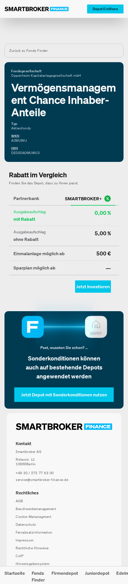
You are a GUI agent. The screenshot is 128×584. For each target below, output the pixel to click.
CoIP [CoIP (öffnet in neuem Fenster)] (19, 555)
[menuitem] (14, 575)
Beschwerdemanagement (36, 508)
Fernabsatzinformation (34, 532)
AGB (19, 501)
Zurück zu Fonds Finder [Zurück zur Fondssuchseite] (28, 50)
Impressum (25, 540)
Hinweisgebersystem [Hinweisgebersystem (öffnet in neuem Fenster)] (32, 563)
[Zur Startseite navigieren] (64, 426)
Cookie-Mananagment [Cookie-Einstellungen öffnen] (33, 516)
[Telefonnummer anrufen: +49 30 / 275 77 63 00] (35, 473)
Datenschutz (26, 524)
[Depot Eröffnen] (105, 8)
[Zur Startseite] (36, 9)
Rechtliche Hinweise (32, 548)
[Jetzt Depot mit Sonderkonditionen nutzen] (64, 394)
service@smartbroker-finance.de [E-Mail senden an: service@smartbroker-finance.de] (42, 479)
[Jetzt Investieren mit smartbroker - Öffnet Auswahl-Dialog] (93, 286)
